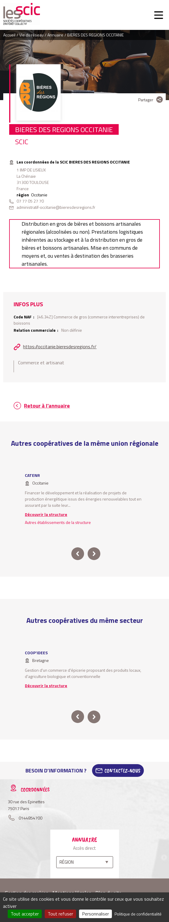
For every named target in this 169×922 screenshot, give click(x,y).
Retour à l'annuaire (47, 406)
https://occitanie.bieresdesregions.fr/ (59, 346)
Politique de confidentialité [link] (138, 914)
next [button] (93, 553)
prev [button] (77, 553)
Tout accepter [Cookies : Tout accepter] (25, 913)
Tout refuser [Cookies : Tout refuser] (60, 913)
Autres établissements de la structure (58, 522)
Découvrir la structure (46, 514)
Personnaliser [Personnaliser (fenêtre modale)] (95, 913)
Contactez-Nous (122, 770)
